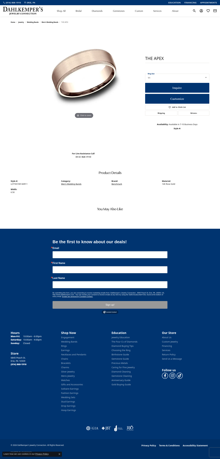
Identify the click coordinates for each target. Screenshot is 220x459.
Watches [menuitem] (65, 380)
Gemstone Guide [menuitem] (120, 358)
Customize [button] (177, 99)
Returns (194, 113)
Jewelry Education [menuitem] (121, 337)
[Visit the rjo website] (130, 428)
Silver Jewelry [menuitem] (68, 371)
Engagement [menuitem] (67, 337)
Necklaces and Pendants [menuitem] (73, 354)
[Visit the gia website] (92, 428)
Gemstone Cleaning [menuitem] (122, 375)
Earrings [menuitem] (65, 350)
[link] (12, 2)
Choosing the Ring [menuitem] (121, 350)
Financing (167, 345)
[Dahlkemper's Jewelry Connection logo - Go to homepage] (23, 11)
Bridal (78, 11)
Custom (139, 11)
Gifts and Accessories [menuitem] (72, 384)
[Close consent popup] (59, 454)
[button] (194, 11)
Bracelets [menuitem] (66, 363)
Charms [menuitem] (65, 367)
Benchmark (117, 184)
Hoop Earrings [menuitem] (68, 410)
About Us (166, 337)
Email (56, 248)
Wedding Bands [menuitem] (69, 341)
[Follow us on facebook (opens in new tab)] (165, 376)
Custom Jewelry (170, 341)
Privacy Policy (148, 445)
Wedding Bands (33, 22)
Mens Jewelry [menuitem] (68, 375)
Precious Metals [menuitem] (120, 363)
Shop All (61, 11)
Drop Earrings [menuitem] (68, 405)
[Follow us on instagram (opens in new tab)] (172, 376)
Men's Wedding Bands (50, 22)
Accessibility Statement (195, 445)
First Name (59, 263)
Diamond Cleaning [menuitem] (121, 371)
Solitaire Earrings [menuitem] (70, 388)
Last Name (59, 278)
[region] (84, 88)
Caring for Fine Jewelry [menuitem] (123, 367)
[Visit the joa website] (118, 428)
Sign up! (110, 305)
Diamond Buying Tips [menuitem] (123, 345)
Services (157, 11)
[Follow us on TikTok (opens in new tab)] (180, 376)
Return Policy (169, 354)
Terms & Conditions (169, 445)
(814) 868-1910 (83, 156)
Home (13, 22)
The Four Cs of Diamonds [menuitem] (125, 341)
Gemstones (119, 11)
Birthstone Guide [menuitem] (120, 354)
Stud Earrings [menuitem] (68, 401)
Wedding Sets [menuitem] (68, 397)
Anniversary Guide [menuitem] (121, 380)
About (175, 11)
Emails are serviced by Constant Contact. (77, 296)
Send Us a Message (172, 358)
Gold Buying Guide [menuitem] (121, 384)
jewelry (21, 22)
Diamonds (97, 11)
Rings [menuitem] (64, 345)
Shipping (161, 113)
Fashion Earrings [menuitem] (69, 393)
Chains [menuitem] (64, 358)
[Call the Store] (18, 364)
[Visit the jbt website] (106, 428)
